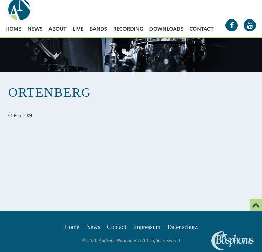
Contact (201, 29)
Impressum (146, 227)
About (58, 29)
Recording (128, 29)
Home (13, 29)
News (34, 29)
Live (78, 29)
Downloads (166, 29)
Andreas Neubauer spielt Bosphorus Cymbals (232, 240)
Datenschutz (182, 227)
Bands (98, 29)
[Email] (256, 205)
